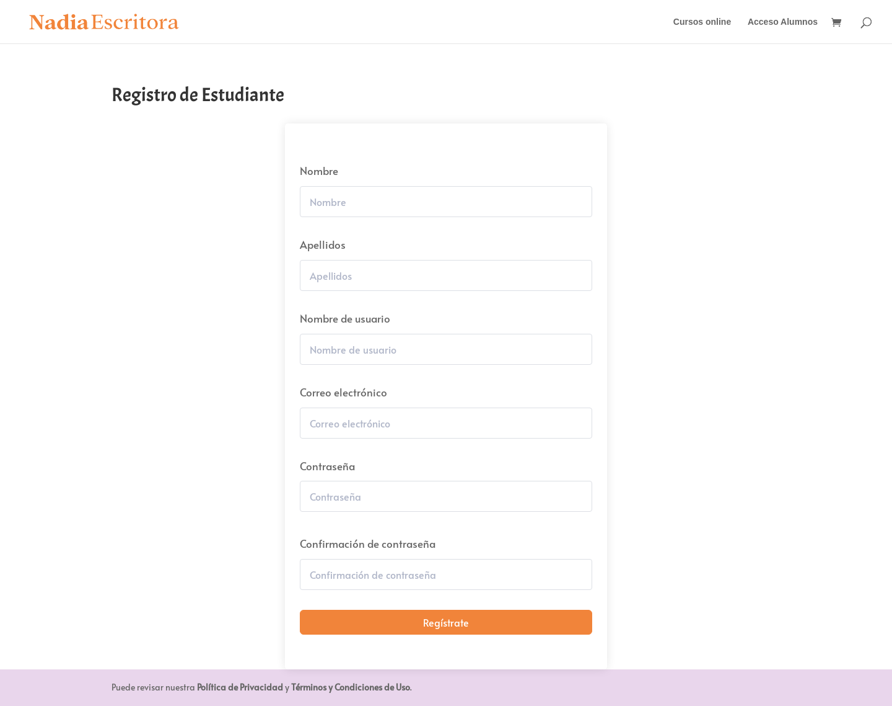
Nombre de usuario (345, 318)
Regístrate (446, 622)
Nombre (319, 170)
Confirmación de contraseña (367, 543)
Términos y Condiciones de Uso (350, 687)
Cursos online (702, 22)
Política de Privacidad (240, 687)
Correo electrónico (343, 392)
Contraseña (327, 465)
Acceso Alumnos (783, 22)
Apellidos (323, 244)
